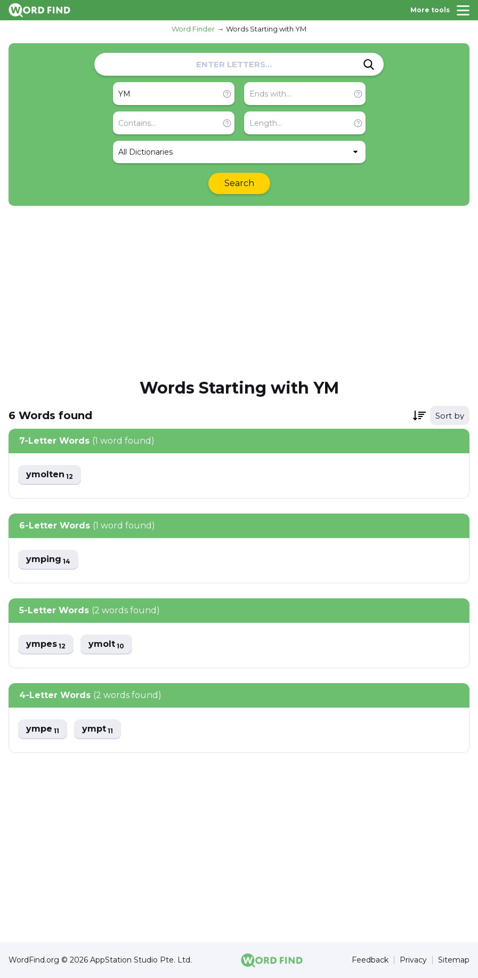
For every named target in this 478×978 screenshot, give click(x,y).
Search (239, 183)
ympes (46, 644)
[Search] (368, 64)
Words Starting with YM (266, 29)
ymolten (49, 474)
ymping (48, 559)
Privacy (413, 960)
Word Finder (193, 29)
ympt (97, 729)
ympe (42, 729)
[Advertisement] (239, 291)
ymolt (106, 644)
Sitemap (453, 960)
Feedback (370, 960)
